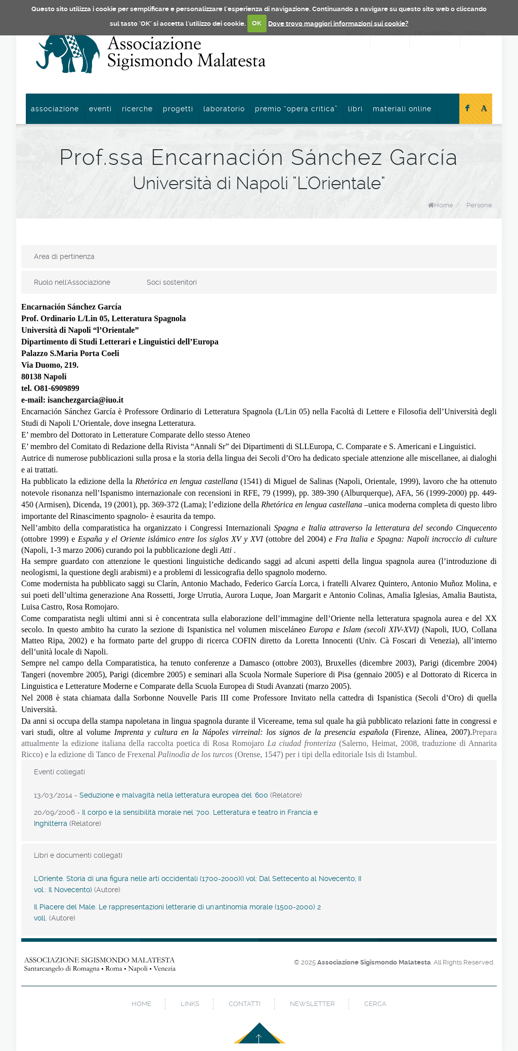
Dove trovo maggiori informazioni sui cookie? (338, 23)
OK (257, 23)
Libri (355, 109)
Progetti (178, 109)
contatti (245, 1004)
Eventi (100, 109)
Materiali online (402, 109)
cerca (375, 1004)
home (141, 1004)
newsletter (312, 1004)
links (190, 1004)
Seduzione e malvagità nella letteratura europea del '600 (173, 795)
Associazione (55, 109)
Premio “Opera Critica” (296, 109)
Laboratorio (224, 109)
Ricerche (137, 109)
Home (443, 205)
